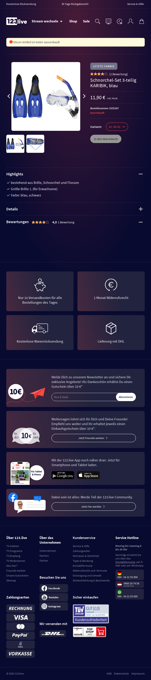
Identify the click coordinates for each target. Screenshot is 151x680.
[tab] (75, 222)
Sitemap (11, 580)
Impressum (138, 673)
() (118, 74)
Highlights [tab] (74, 173)
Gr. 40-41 (117, 127)
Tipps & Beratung (83, 561)
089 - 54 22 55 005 (127, 596)
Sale (86, 21)
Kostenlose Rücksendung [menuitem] (21, 4)
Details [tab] (74, 208)
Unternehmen (48, 551)
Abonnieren (126, 397)
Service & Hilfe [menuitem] (135, 4)
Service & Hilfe (81, 546)
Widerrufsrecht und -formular (90, 570)
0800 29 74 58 (131, 583)
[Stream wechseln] (47, 21)
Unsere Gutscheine (17, 575)
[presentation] (8, 97)
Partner (44, 560)
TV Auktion (12, 546)
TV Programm (14, 551)
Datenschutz (121, 673)
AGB (109, 673)
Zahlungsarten (81, 551)
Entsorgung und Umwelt (87, 575)
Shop (73, 21)
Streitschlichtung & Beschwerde (91, 580)
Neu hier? (11, 565)
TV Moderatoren (15, 561)
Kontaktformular (83, 565)
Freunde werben (16, 570)
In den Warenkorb (106, 139)
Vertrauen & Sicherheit (86, 556)
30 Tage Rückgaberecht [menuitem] (75, 4)
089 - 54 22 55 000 (127, 577)
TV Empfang (13, 556)
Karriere (44, 555)
